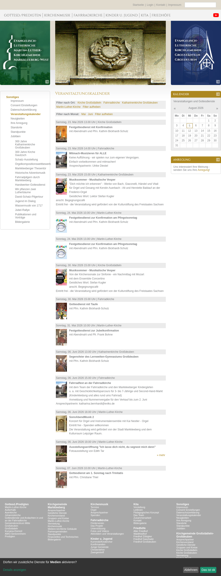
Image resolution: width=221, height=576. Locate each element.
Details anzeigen (14, 570)
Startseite (138, 4)
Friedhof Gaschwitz (143, 539)
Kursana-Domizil (13, 531)
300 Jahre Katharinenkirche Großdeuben (25, 144)
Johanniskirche (13, 515)
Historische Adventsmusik (30, 172)
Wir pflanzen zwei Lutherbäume (25, 191)
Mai (83, 114)
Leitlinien (138, 510)
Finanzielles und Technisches (63, 537)
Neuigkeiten (18, 118)
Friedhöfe (139, 528)
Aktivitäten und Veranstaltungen (107, 533)
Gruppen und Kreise (58, 518)
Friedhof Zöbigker (142, 536)
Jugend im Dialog (25, 201)
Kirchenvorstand (56, 515)
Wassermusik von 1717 (29, 205)
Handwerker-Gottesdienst (30, 184)
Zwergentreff (97, 552)
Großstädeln (11, 528)
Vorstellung (139, 507)
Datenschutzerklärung (24, 109)
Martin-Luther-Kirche (68, 106)
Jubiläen (16, 136)
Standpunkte (18, 131)
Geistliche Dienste (57, 513)
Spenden (95, 515)
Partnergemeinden (57, 531)
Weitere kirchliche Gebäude (62, 529)
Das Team (138, 515)
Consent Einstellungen (24, 105)
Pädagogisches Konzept (146, 512)
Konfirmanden (98, 544)
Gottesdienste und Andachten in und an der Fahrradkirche (24, 519)
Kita (136, 504)
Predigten (10, 536)
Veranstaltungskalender (26, 114)
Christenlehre (98, 549)
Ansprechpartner (56, 510)
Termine (95, 507)
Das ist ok (208, 570)
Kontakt (160, 4)
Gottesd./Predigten (17, 504)
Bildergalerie (22, 221)
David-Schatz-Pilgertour (29, 196)
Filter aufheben (91, 106)
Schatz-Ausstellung (26, 159)
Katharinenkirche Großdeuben (140, 102)
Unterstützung (98, 528)
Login (150, 4)
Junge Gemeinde (100, 547)
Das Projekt (97, 525)
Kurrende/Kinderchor (101, 541)
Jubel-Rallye (22, 210)
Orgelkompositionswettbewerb (33, 164)
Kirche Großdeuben (186, 552)
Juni (90, 114)
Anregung (203, 169)
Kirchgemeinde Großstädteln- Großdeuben (195, 535)
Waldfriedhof (140, 533)
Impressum (174, 4)
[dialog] (110, 567)
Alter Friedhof (140, 531)
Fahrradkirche (112, 102)
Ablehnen (191, 570)
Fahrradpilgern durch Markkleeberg (27, 179)
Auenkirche (11, 512)
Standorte (16, 127)
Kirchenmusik (55, 526)
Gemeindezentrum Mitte (17, 523)
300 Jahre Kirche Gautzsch (25, 153)
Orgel (93, 510)
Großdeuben (11, 525)
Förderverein (97, 523)
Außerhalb (10, 510)
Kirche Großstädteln (89, 102)
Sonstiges (182, 504)
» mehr (161, 455)
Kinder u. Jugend (101, 538)
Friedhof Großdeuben (144, 541)
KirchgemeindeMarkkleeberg (57, 506)
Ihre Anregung (19, 123)
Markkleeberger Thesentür (30, 168)
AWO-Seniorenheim (15, 533)
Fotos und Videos (100, 531)
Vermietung (54, 523)
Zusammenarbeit (142, 517)
